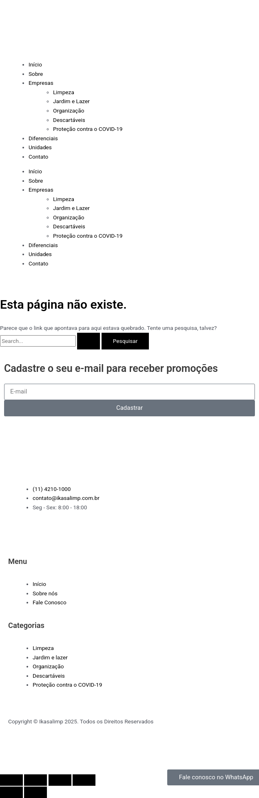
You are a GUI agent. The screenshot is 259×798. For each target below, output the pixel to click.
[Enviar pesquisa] (88, 341)
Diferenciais (43, 138)
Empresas (41, 83)
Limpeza (63, 92)
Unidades (40, 147)
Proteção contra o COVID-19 (87, 129)
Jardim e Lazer (71, 101)
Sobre (36, 74)
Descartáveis (69, 120)
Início (35, 64)
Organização (68, 110)
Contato (38, 156)
